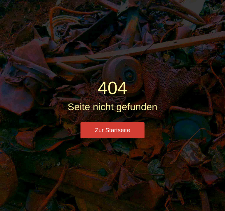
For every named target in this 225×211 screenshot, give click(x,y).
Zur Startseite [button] (112, 130)
